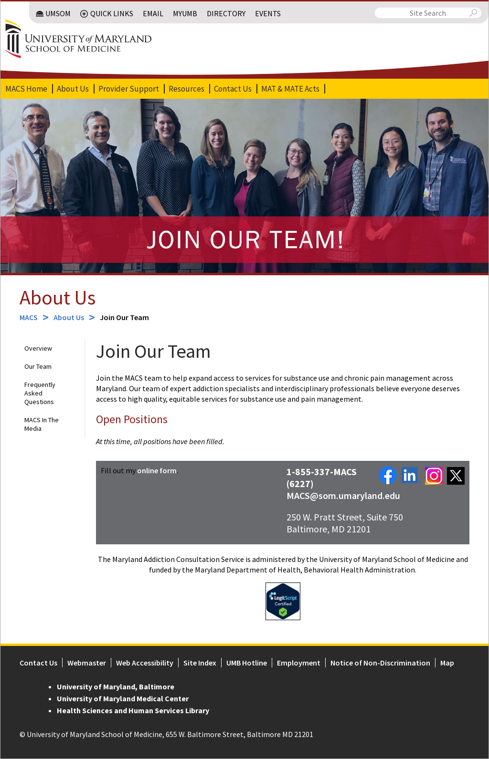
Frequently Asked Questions (39, 393)
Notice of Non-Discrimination (380, 663)
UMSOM (58, 13)
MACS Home (26, 88)
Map (447, 663)
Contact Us (232, 88)
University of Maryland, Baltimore (115, 687)
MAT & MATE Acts (290, 88)
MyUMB (185, 13)
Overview (38, 348)
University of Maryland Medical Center (122, 699)
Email (153, 13)
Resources (186, 88)
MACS (28, 317)
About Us (72, 88)
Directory (226, 13)
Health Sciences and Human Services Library (132, 711)
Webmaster (86, 663)
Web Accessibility (144, 663)
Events (268, 13)
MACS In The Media (41, 424)
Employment (298, 663)
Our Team (37, 367)
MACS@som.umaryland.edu (344, 496)
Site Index (199, 663)
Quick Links (112, 13)
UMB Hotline (246, 663)
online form (157, 471)
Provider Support (128, 88)
